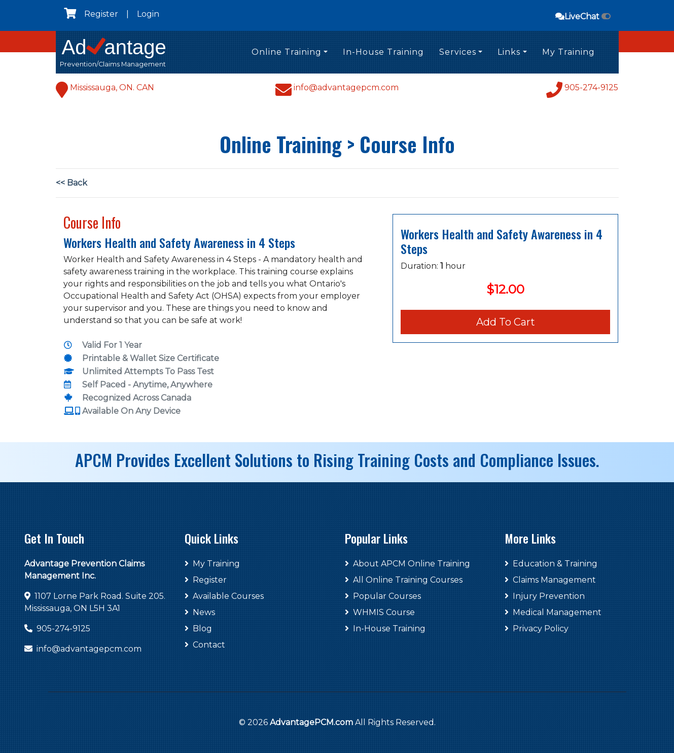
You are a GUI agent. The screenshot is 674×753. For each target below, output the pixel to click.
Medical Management (553, 612)
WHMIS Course (380, 612)
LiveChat (583, 16)
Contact (205, 645)
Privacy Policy (537, 628)
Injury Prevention (545, 596)
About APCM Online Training (407, 563)
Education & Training (551, 563)
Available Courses (224, 596)
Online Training (287, 52)
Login (148, 14)
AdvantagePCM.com (311, 722)
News (200, 612)
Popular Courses (383, 596)
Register (101, 14)
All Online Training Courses (404, 580)
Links (509, 52)
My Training (568, 52)
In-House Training (383, 52)
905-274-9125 (63, 628)
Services (457, 52)
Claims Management (550, 580)
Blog (198, 628)
